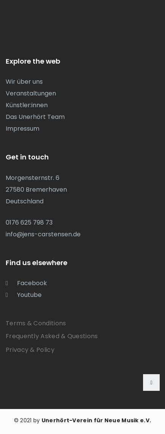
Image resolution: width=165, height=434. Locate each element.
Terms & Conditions (36, 323)
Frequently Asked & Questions (52, 336)
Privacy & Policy (30, 349)
